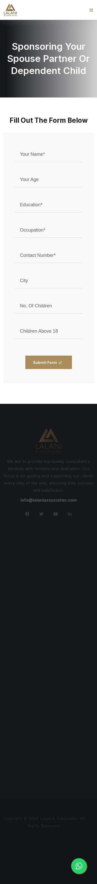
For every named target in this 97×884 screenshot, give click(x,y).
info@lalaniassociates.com (48, 500)
